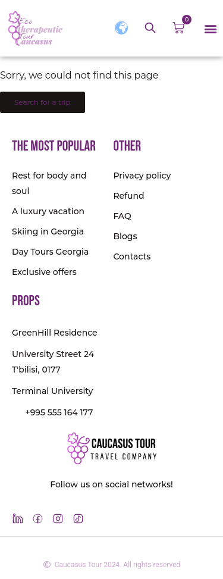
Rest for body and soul (49, 183)
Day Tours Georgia (50, 251)
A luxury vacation (48, 211)
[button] (210, 28)
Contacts (131, 256)
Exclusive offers (44, 272)
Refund (128, 195)
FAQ (122, 216)
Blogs (125, 236)
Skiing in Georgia (48, 231)
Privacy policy (142, 175)
